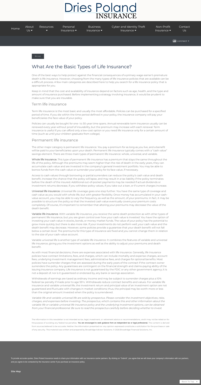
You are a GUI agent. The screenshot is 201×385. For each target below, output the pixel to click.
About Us (29, 28)
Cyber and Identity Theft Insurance (128, 28)
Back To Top (190, 381)
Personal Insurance (68, 28)
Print (38, 56)
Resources (46, 26)
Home (15, 28)
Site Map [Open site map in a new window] (16, 371)
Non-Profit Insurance (162, 28)
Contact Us (184, 28)
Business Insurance (94, 28)
